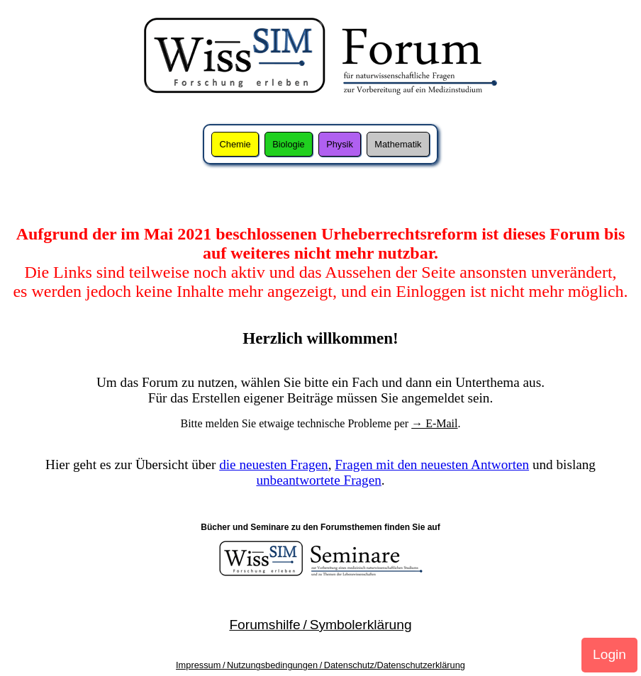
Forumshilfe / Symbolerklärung (320, 624)
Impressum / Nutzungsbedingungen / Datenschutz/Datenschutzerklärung (320, 665)
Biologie (288, 144)
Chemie (235, 144)
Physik (339, 144)
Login (609, 654)
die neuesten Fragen (273, 464)
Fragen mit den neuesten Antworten (432, 464)
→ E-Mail (434, 423)
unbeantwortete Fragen (318, 480)
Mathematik (397, 144)
